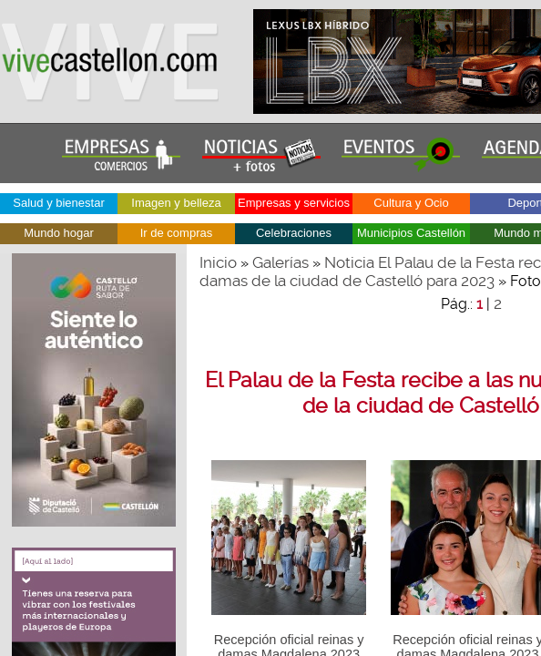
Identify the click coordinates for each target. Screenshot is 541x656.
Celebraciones (294, 233)
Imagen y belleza (175, 203)
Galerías (280, 262)
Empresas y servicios (294, 203)
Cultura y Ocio (410, 203)
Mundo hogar (59, 233)
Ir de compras (176, 233)
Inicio (218, 262)
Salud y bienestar (58, 203)
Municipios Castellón (411, 233)
